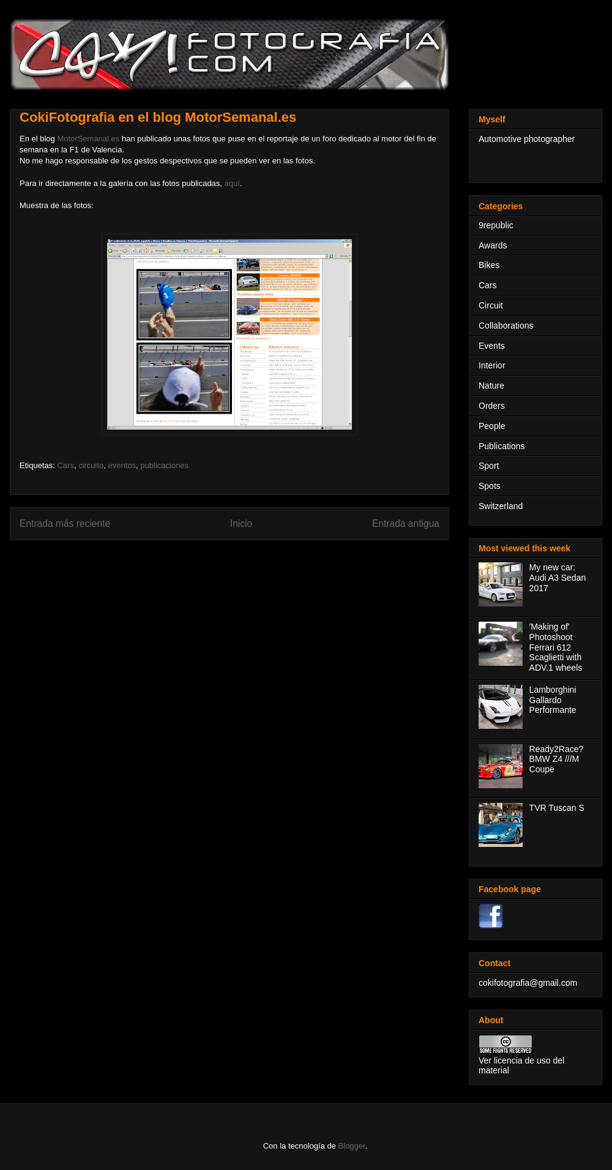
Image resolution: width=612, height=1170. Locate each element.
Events (492, 346)
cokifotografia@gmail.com (528, 983)
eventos (122, 465)
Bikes (489, 265)
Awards (493, 245)
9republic (496, 225)
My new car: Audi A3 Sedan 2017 (557, 577)
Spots (490, 486)
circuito (90, 465)
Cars (65, 465)
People (492, 426)
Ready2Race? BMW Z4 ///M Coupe (556, 759)
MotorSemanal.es (88, 138)
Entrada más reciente (65, 523)
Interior (492, 365)
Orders (492, 406)
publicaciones (164, 465)
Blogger (351, 1145)
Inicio (241, 523)
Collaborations (506, 325)
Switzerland (501, 506)
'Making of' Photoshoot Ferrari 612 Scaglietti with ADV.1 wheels (556, 647)
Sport (489, 466)
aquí (232, 183)
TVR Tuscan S (556, 808)
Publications (502, 446)
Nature (491, 385)
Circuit (491, 305)
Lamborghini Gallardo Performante (553, 700)
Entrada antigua (405, 523)
